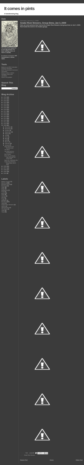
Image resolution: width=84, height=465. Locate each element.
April (6, 140)
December (8, 127)
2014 (5, 116)
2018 (5, 109)
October (7, 130)
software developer (8, 55)
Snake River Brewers (29, 455)
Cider (3, 187)
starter (3, 206)
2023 (5, 100)
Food (2, 191)
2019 (5, 107)
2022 (5, 102)
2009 (5, 125)
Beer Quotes (7, 154)
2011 (5, 122)
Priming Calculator (6, 68)
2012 (5, 120)
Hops (2, 194)
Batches (3, 183)
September (8, 132)
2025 (5, 97)
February (7, 143)
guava (3, 193)
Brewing (3, 186)
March (7, 141)
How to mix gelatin (6, 77)
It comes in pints (19, 8)
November (8, 128)
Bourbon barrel (5, 184)
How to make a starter (7, 73)
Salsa (3, 203)
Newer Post (24, 460)
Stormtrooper (5, 207)
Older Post (79, 460)
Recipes (3, 201)
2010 (5, 123)
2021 (5, 104)
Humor (3, 196)
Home (52, 460)
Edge (2, 188)
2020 (5, 106)
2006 (5, 169)
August (7, 133)
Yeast (3, 212)
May (6, 138)
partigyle (3, 200)
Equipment (4, 190)
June (6, 137)
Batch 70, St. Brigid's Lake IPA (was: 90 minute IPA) (9, 157)
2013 (5, 118)
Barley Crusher (5, 181)
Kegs (2, 199)
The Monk (7, 149)
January (7, 145)
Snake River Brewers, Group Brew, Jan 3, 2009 (10, 163)
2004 (5, 173)
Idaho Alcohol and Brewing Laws (9, 147)
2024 (5, 99)
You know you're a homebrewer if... (9, 152)
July (6, 135)
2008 (5, 166)
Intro (2, 197)
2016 (5, 113)
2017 (5, 111)
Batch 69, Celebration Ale (11, 160)
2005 (5, 171)
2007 (5, 168)
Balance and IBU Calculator (9, 67)
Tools (2, 210)
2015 (5, 114)
